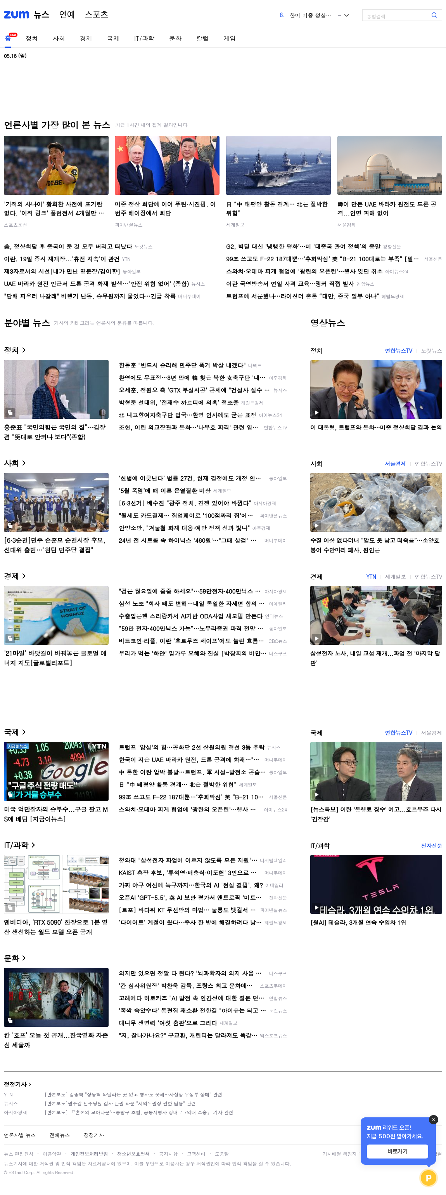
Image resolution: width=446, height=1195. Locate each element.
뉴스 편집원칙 (18, 1153)
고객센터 (196, 1153)
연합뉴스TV (398, 350)
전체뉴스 (60, 1135)
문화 (175, 38)
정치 (32, 38)
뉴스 (41, 15)
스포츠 (96, 15)
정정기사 (15, 1084)
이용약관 (52, 1153)
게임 (229, 38)
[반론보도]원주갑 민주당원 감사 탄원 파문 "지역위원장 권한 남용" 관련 (120, 1103)
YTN (371, 576)
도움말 (222, 1153)
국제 (113, 38)
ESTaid (15, 1172)
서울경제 (346, 224)
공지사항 (168, 1153)
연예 (67, 15)
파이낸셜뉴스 (129, 224)
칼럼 (202, 38)
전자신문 (431, 845)
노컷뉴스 (431, 350)
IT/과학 (144, 38)
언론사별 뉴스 (20, 1135)
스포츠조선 (15, 224)
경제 (86, 38)
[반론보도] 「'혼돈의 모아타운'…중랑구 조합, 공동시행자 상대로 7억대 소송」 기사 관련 (139, 1112)
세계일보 (235, 224)
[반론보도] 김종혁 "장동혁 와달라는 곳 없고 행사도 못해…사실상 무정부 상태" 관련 (133, 1094)
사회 (59, 38)
